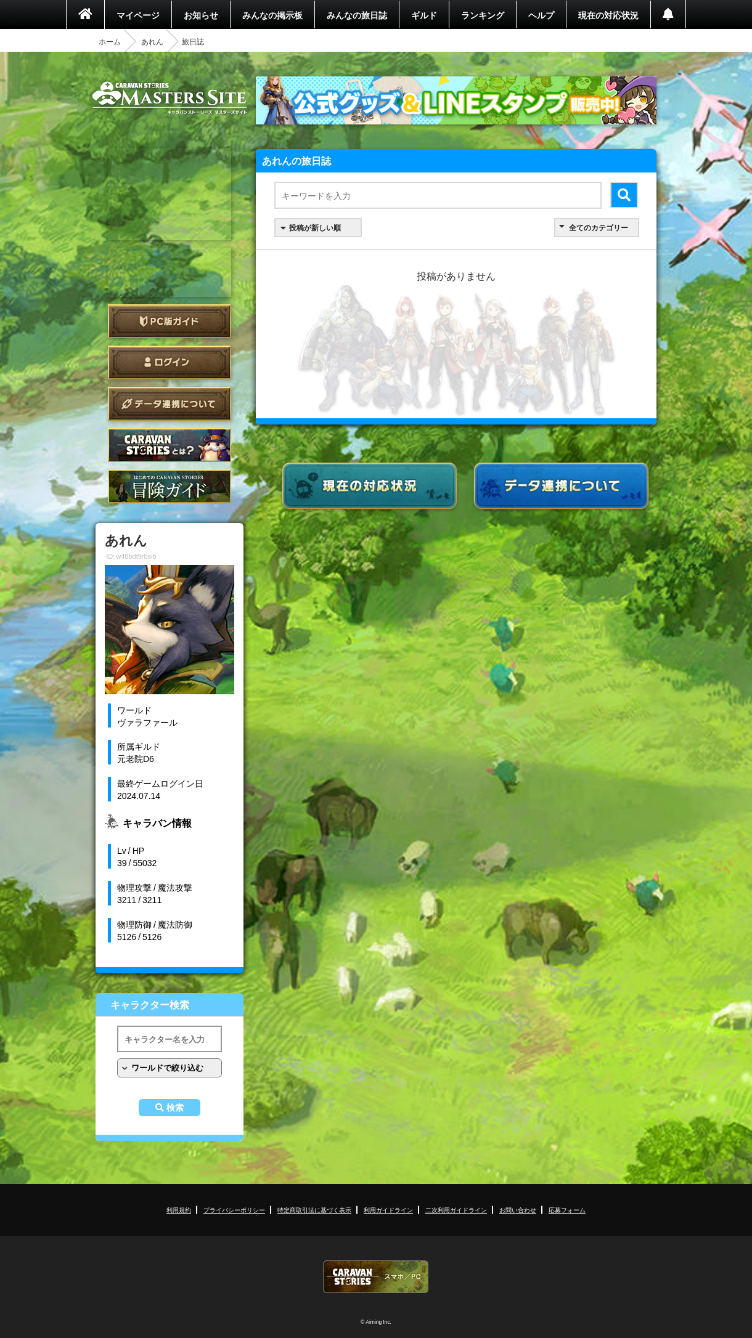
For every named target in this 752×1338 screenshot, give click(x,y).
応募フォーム (567, 1209)
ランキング (482, 15)
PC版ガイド (169, 321)
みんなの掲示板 (272, 15)
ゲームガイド (169, 486)
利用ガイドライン (388, 1209)
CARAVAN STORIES (376, 1276)
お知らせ (201, 15)
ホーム (110, 41)
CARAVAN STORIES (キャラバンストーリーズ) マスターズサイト (169, 98)
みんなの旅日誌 (357, 15)
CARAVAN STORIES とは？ (169, 445)
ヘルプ (541, 15)
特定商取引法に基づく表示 (314, 1209)
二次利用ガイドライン (456, 1209)
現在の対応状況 (608, 15)
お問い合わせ (517, 1209)
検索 (175, 1107)
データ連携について (169, 404)
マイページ (138, 15)
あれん (152, 41)
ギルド (424, 15)
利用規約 (178, 1209)
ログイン (169, 362)
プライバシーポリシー (234, 1209)
